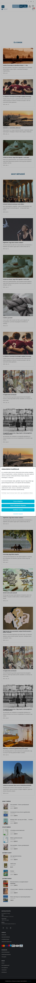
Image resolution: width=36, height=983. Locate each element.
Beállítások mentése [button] (18, 509)
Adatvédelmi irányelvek (18, 513)
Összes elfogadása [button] (18, 501)
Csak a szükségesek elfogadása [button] (18, 505)
